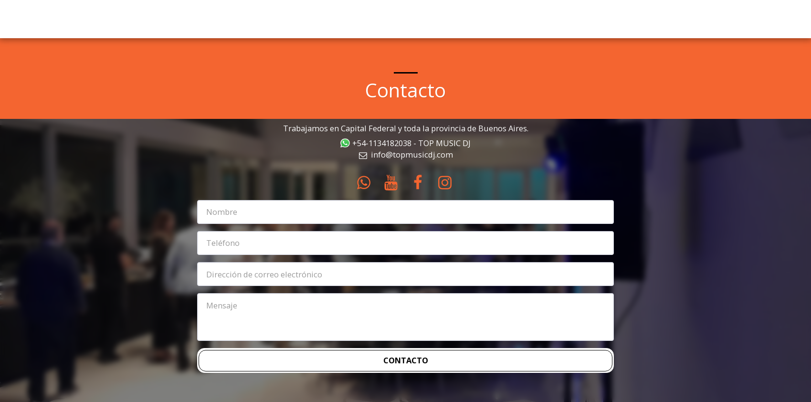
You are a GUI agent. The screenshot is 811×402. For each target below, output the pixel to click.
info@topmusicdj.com (405, 154)
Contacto (405, 360)
